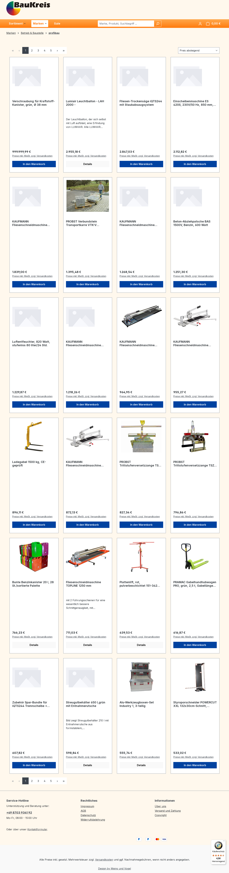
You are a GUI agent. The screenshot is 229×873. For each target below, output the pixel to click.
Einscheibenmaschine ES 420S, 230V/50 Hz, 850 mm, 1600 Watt (193, 103)
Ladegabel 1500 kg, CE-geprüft (29, 463)
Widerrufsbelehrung (93, 819)
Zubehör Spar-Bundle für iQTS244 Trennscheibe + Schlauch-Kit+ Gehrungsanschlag (29, 704)
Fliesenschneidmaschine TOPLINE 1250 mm (83, 583)
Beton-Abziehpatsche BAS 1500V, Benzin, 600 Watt (191, 223)
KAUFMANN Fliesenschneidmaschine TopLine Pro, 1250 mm (137, 343)
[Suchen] (157, 24)
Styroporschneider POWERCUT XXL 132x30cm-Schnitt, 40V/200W (195, 704)
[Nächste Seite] (57, 50)
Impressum (87, 806)
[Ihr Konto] (200, 23)
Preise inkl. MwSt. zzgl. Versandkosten (32, 155)
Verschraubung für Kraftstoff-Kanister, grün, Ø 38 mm (33, 103)
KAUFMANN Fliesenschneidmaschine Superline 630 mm (83, 463)
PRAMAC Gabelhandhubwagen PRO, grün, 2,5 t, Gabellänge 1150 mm (194, 583)
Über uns (160, 806)
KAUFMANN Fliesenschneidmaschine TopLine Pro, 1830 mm (29, 223)
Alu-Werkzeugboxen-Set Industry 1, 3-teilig (137, 704)
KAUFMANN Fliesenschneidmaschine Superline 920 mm (190, 343)
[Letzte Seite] (63, 50)
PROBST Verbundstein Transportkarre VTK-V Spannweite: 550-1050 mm (85, 223)
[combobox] (126, 24)
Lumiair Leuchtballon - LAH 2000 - (85, 103)
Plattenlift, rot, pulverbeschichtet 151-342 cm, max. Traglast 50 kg (138, 583)
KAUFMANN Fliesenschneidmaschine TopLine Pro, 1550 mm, (137, 223)
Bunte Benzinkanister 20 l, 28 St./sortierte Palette (33, 583)
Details (87, 164)
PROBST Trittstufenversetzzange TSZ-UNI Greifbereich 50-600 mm (194, 463)
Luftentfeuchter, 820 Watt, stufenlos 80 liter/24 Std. (31, 343)
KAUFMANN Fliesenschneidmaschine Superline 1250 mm (83, 343)
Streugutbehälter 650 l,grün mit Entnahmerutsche (85, 704)
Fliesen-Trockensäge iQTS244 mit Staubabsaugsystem (141, 103)
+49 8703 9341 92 (19, 812)
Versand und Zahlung (168, 810)
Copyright (161, 815)
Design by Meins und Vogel (114, 868)
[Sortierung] (198, 50)
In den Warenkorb (34, 164)
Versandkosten (104, 859)
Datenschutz (88, 815)
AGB (83, 810)
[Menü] (224, 842)
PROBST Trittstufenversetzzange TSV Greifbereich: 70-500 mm (140, 463)
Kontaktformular (37, 829)
